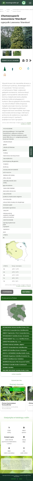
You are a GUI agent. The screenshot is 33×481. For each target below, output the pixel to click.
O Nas (20, 479)
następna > (26, 292)
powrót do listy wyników (10, 60)
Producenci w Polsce (9, 298)
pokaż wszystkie (16, 374)
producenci (31, 151)
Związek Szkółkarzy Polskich (26, 123)
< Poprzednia (7, 292)
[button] (7, 54)
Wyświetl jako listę (16, 380)
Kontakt (13, 479)
